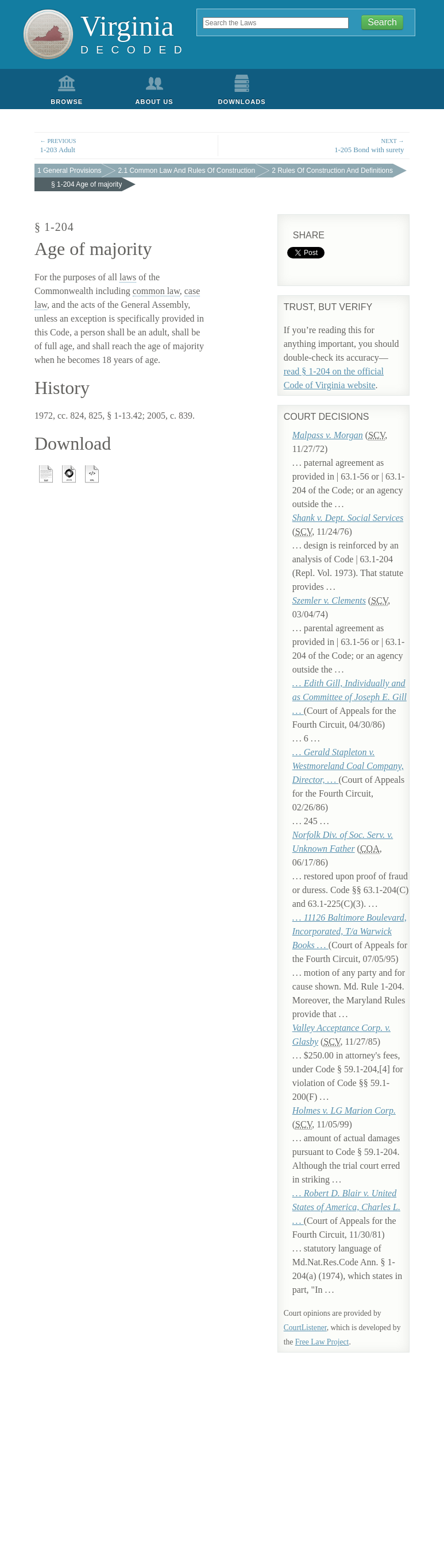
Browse (67, 101)
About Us (154, 101)
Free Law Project (322, 1342)
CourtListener (305, 1327)
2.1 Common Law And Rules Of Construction (186, 171)
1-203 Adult (126, 145)
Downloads (242, 101)
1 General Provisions (69, 171)
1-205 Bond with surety (317, 145)
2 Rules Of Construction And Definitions (332, 171)
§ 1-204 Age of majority (86, 184)
